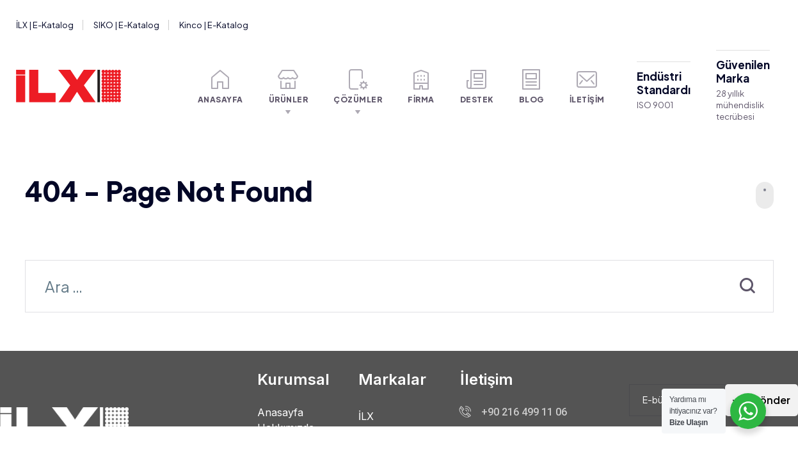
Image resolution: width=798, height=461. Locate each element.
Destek (476, 86)
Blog (531, 86)
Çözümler (357, 86)
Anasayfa (220, 86)
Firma (421, 86)
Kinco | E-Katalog (213, 25)
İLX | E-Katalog (45, 25)
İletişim (587, 86)
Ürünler (288, 86)
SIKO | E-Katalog (126, 25)
